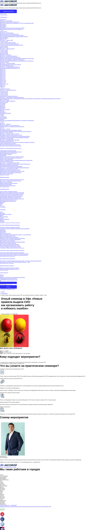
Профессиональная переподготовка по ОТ (9, 22)
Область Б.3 (2, 71)
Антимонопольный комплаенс (7, 141)
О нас (1, 211)
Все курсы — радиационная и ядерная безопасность (12, 97)
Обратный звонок (8, 11)
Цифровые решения (4, 174)
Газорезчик (2, 104)
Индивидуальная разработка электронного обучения (12, 192)
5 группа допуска (4, 94)
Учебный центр (3, 14)
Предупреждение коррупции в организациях (10, 144)
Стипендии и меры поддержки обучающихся (10, 239)
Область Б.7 (2, 76)
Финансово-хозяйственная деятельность (9, 237)
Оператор (2, 119)
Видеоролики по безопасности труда (8, 199)
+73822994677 (3, 279)
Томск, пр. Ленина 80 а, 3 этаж (8, 467)
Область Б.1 (2, 69)
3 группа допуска (4, 46)
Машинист (2, 105)
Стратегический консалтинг (6, 161)
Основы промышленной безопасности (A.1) (10, 68)
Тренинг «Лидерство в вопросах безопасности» (11, 157)
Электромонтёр (3, 118)
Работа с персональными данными (8, 243)
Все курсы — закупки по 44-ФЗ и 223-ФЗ (9, 133)
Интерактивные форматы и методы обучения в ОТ (11, 29)
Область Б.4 (2, 73)
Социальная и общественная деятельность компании (12, 248)
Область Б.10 (3, 80)
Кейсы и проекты (4, 216)
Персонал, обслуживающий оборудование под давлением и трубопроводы (17, 120)
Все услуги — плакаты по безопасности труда (10, 180)
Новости (2, 275)
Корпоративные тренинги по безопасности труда (11, 196)
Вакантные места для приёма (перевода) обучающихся (12, 238)
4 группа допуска (4, 93)
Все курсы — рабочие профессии (7, 101)
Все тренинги (3, 155)
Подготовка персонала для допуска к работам (10, 64)
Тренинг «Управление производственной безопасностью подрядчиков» (16, 160)
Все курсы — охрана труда (6, 20)
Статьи (1, 276)
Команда (2, 220)
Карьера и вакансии (4, 219)
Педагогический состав (5, 233)
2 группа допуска (4, 51)
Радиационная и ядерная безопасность (9, 96)
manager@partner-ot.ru (12, 279)
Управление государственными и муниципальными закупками (14, 137)
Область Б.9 (2, 79)
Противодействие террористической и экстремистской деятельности (15, 131)
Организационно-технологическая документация (11, 166)
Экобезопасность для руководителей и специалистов (12, 126)
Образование (3, 231)
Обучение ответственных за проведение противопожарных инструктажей (17, 58)
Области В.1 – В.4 (4, 84)
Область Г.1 (2, 85)
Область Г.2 (2, 86)
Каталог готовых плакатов (6, 182)
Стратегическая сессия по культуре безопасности (11, 195)
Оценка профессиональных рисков (8, 150)
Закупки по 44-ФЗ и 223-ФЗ (6, 132)
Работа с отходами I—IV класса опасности (10, 125)
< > (2, 30)
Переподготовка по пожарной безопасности (10, 57)
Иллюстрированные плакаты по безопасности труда (12, 179)
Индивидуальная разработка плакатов (8, 183)
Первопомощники (4, 37)
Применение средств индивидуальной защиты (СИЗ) (12, 28)
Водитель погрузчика (5, 109)
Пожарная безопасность (5, 54)
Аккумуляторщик (4, 102)
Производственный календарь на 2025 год (9, 269)
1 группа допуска (4, 41)
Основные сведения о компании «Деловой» (10, 227)
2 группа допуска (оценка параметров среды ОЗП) (11, 45)
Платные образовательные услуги (7, 235)
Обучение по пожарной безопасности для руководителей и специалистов (16, 60)
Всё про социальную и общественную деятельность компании (14, 253)
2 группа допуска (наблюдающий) (8, 42)
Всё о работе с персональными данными (9, 244)
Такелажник (3, 103)
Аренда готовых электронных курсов (8, 191)
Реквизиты (2, 506)
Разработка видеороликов (6, 184)
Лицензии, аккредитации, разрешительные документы (12, 277)
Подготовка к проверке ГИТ (6, 173)
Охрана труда (3, 19)
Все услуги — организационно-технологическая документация (14, 167)
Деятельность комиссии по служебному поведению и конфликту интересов (17, 142)
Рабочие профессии (4, 99)
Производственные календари (7, 263)
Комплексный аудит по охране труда (8, 153)
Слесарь (2, 115)
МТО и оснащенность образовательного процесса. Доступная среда (15, 234)
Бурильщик (2, 112)
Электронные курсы (4, 186)
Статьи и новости (4, 270)
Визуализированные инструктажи (7, 185)
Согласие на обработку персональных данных (10, 246)
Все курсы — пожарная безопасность (8, 56)
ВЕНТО (2, 215)
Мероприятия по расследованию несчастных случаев (12, 171)
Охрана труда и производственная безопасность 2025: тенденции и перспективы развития (20, 260)
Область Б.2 (2, 70)
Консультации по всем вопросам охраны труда (10, 172)
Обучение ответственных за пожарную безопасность (12, 59)
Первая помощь (3, 31)
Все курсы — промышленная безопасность (10, 67)
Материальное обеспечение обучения (8, 278)
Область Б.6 (2, 75)
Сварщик (2, 114)
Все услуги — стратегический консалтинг (9, 162)
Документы (2, 229)
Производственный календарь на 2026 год (9, 267)
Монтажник (2, 107)
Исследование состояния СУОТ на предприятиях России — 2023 (15, 262)
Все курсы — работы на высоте (7, 48)
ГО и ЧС (2, 127)
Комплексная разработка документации (9, 165)
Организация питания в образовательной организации (12, 242)
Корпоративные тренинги (6, 154)
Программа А (3, 24)
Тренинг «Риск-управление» (6, 159)
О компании (3, 207)
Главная (3, 291)
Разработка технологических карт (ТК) (9, 168)
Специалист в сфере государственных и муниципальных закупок (15, 136)
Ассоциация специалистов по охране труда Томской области (14, 255)
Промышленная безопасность (7, 65)
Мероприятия (4, 293)
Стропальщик (3, 116)
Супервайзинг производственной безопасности (11, 151)
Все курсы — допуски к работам (7, 63)
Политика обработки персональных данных (10, 245)
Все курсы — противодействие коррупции (9, 139)
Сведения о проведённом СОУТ (44, 506)
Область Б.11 (3, 81)
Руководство (3, 232)
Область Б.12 (3, 82)
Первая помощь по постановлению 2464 (9, 34)
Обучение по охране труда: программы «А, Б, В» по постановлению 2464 (17, 23)
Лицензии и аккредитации (11, 506)
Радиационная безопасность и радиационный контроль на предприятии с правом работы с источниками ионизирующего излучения (30, 98)
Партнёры (2, 213)
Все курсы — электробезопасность (8, 90)
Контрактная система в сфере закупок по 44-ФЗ (11, 135)
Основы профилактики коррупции (8, 143)
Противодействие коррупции (6, 138)
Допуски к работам (4, 62)
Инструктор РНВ (4, 53)
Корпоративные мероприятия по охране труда (10, 197)
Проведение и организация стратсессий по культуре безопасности (15, 164)
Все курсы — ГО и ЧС (5, 129)
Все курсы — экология (5, 124)
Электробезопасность (5, 88)
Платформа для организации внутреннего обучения (12, 193)
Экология (2, 122)
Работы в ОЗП (3, 39)
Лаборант (2, 110)
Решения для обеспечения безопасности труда (10, 146)
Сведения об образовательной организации (10, 222)
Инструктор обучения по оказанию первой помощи (11, 35)
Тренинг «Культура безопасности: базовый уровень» (12, 156)
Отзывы (2, 217)
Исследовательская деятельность (7, 256)
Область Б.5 (2, 74)
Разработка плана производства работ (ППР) (10, 170)
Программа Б (3, 25)
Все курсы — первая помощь (6, 32)
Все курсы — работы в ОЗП (6, 40)
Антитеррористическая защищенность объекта (10, 130)
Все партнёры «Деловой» (6, 214)
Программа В (3, 26)
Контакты (2, 221)
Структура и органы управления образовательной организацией (14, 228)
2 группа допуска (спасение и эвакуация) (9, 43)
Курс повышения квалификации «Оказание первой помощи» (14, 36)
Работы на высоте (4, 47)
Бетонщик (2, 108)
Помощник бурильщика (5, 113)
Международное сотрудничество (7, 240)
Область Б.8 (2, 77)
